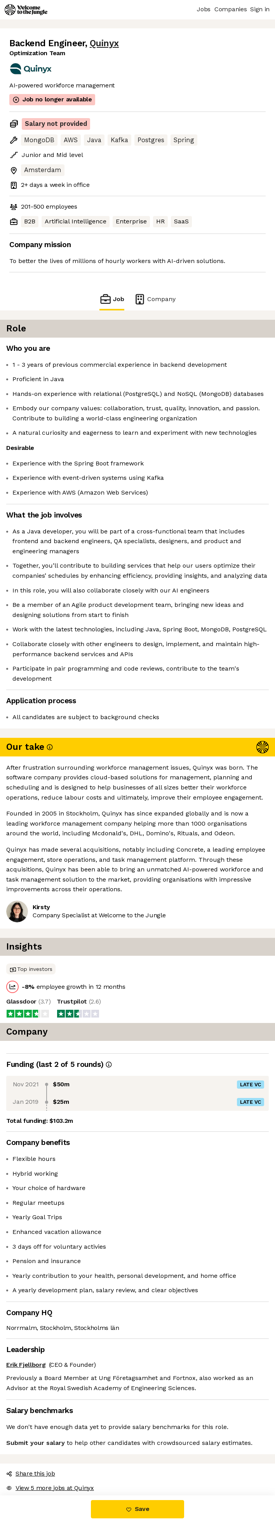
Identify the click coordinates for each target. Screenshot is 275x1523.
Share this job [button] (30, 1473)
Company (155, 299)
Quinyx (104, 43)
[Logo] (26, 9)
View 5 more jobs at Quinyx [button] (50, 1488)
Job (111, 299)
